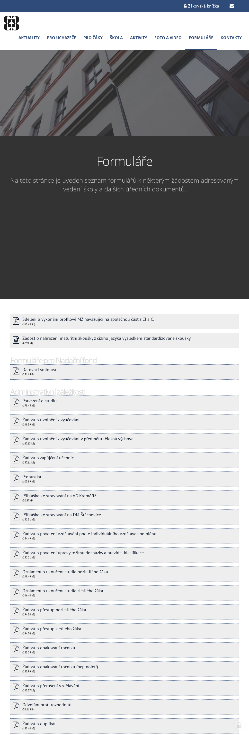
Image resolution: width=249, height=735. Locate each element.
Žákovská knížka (201, 6)
